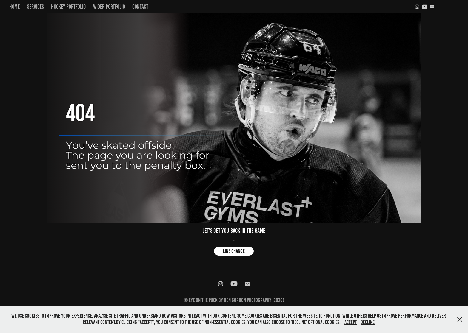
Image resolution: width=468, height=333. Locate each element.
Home (14, 7)
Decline (368, 322)
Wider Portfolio (109, 7)
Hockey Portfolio (68, 7)
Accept (350, 322)
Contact (140, 7)
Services (35, 7)
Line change (234, 251)
